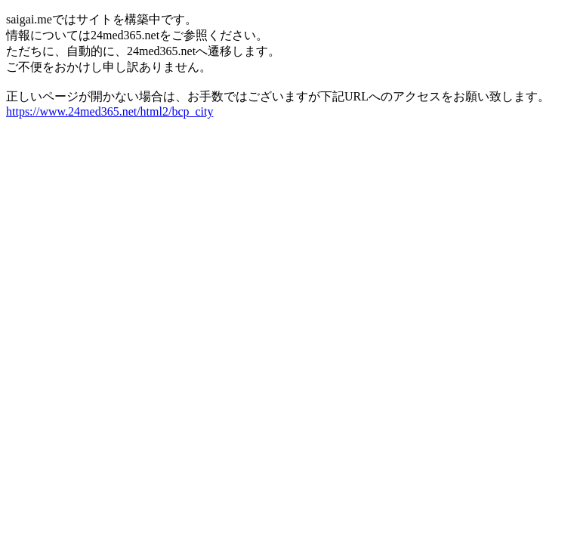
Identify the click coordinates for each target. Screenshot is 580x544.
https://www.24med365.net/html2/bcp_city (110, 111)
